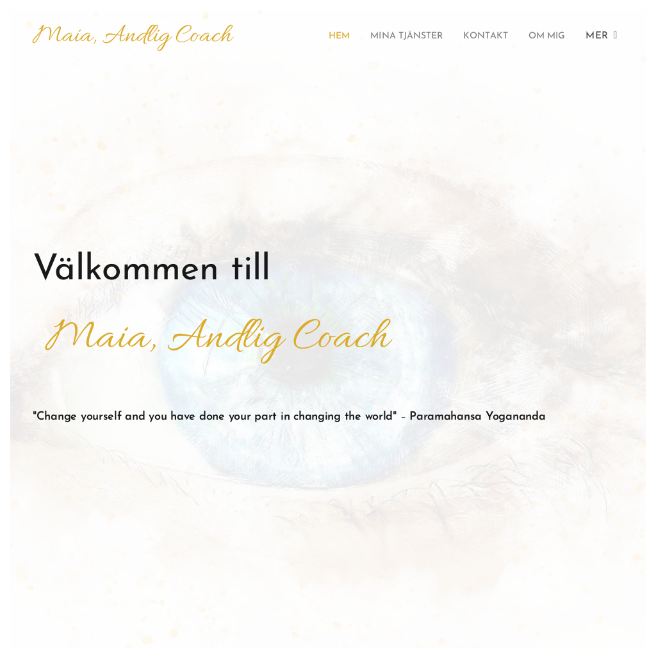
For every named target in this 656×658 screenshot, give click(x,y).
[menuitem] (318, 37)
